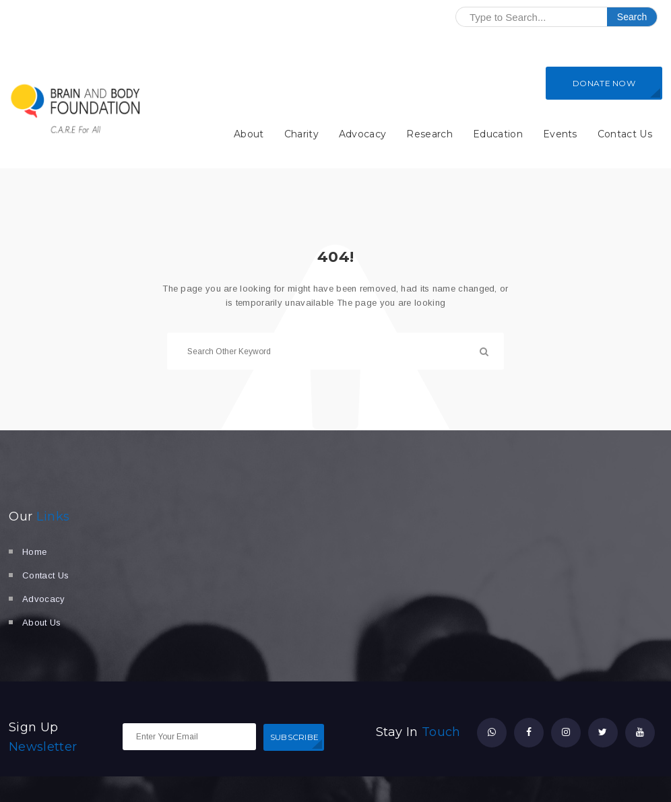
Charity (301, 134)
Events (560, 134)
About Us (41, 622)
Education (498, 134)
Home (34, 552)
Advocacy (363, 134)
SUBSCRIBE (294, 737)
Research (429, 134)
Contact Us (625, 134)
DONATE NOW (604, 83)
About (249, 134)
